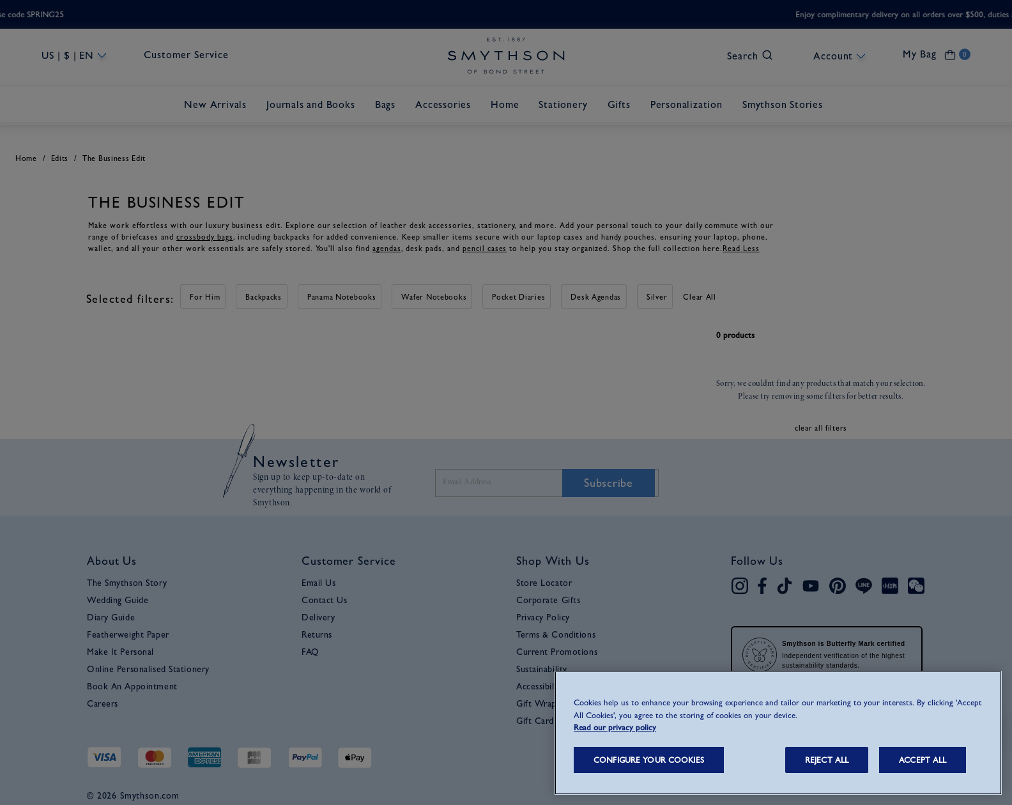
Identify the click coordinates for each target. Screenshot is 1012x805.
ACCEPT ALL (922, 760)
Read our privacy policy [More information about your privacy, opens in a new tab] (615, 727)
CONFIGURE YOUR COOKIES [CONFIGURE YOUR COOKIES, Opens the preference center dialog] (649, 760)
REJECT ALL (826, 760)
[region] (778, 733)
